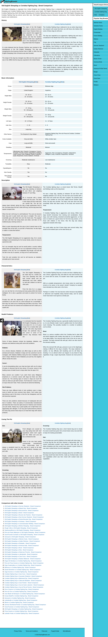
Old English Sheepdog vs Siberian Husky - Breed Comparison (22, 539)
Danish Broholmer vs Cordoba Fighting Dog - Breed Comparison (22, 569)
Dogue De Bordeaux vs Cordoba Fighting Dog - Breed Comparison (23, 561)
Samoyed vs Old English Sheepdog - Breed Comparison (20, 536)
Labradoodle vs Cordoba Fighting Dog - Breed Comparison (21, 600)
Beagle (88, 71)
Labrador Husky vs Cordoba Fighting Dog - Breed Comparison (22, 613)
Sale (28, 24)
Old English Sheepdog (20, 24)
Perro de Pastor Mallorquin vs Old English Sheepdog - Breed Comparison (25, 532)
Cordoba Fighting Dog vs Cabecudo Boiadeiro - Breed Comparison (23, 580)
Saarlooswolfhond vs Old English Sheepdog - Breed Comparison (22, 530)
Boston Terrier (89, 58)
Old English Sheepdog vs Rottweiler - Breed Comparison (20, 543)
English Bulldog (90, 29)
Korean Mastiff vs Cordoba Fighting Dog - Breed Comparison (21, 596)
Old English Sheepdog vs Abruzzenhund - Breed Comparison (21, 510)
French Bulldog (90, 35)
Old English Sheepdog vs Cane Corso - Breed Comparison (21, 556)
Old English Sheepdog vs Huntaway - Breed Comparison (20, 521)
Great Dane (89, 78)
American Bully (90, 62)
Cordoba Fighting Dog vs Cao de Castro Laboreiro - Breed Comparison (24, 585)
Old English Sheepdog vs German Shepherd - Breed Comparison (23, 506)
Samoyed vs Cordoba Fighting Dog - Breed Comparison (20, 598)
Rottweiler (88, 52)
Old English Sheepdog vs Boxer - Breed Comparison (19, 547)
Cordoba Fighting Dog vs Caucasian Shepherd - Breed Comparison (23, 576)
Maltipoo (88, 85)
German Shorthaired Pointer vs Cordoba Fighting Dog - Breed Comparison (25, 604)
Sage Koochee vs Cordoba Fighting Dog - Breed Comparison (21, 572)
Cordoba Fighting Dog (61, 24)
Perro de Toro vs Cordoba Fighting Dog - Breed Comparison (21, 591)
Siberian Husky (90, 22)
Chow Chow (89, 75)
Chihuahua (89, 55)
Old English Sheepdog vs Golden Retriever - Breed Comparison (22, 541)
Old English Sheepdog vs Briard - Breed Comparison (19, 512)
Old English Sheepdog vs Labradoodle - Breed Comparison (21, 554)
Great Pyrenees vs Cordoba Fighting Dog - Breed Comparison (22, 607)
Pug (87, 42)
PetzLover (44, 631)
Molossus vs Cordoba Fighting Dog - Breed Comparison (20, 567)
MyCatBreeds (67, 631)
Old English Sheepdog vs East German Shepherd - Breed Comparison (24, 517)
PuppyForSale (55, 631)
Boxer (87, 65)
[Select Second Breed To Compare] (96, 11)
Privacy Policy (18, 631)
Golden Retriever (90, 48)
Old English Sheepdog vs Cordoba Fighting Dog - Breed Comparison (24, 609)
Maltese (88, 39)
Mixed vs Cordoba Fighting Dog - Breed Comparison (19, 602)
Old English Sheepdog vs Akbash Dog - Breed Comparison (21, 508)
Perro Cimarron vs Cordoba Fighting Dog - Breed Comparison (22, 589)
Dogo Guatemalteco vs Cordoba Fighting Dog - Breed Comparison (23, 565)
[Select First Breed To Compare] (96, 8)
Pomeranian (89, 32)
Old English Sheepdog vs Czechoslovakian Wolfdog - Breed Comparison (25, 523)
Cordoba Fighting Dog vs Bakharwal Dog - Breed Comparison (22, 578)
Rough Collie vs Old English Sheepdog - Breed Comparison (21, 528)
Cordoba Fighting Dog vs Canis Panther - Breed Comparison (21, 582)
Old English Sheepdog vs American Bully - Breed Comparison (22, 545)
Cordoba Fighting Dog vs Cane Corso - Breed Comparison (21, 574)
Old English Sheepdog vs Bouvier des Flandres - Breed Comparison (23, 515)
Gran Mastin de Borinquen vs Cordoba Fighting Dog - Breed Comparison (25, 593)
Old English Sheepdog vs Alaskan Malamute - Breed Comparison (23, 558)
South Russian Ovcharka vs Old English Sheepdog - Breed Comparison (24, 534)
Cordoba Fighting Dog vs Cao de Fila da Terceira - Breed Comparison (24, 587)
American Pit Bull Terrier (92, 68)
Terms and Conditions (32, 631)
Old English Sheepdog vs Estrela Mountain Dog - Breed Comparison (24, 519)
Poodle (88, 81)
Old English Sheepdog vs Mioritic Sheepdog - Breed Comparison (23, 526)
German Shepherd (91, 45)
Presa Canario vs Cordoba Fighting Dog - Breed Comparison (21, 611)
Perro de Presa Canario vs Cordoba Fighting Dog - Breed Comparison (24, 563)
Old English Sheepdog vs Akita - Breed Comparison (19, 550)
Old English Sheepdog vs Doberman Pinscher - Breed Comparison (23, 552)
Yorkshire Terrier (90, 26)
